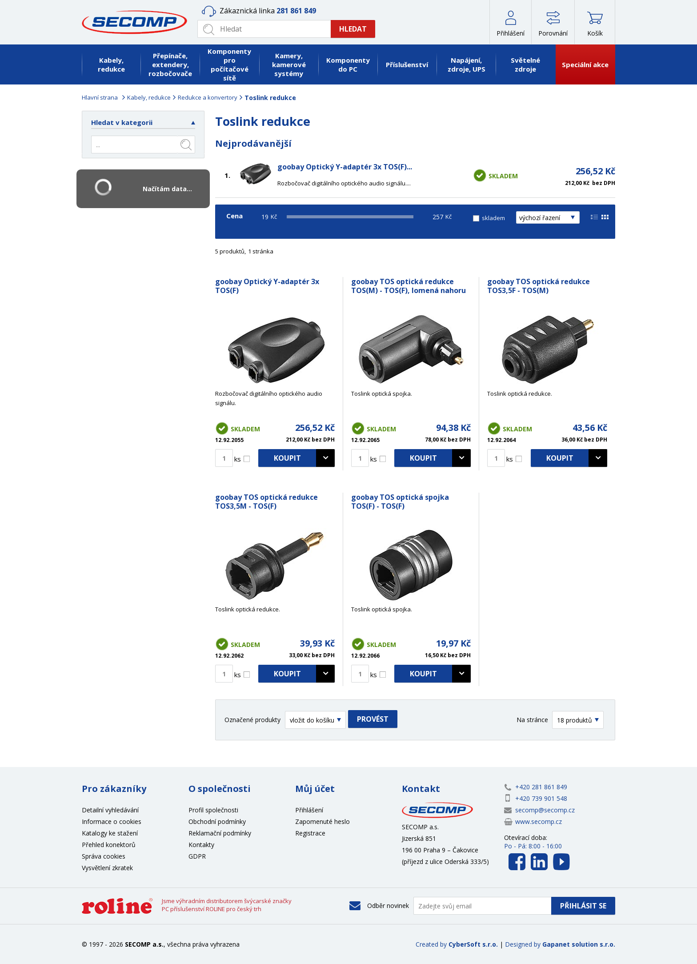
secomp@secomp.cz (545, 810)
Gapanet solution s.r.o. (578, 944)
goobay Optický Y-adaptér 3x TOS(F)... (344, 167)
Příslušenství (407, 64)
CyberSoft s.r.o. (473, 944)
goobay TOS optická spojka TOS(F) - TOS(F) (400, 501)
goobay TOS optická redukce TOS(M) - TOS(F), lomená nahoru (408, 286)
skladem (493, 218)
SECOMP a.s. (137, 22)
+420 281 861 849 (541, 787)
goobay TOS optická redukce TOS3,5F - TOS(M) (538, 286)
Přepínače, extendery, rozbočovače (170, 64)
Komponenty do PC (348, 64)
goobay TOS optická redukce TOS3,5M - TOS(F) (266, 501)
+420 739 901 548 (541, 798)
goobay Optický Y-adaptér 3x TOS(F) (267, 286)
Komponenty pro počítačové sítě (229, 64)
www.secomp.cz (538, 821)
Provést (373, 719)
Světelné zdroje (525, 64)
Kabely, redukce (111, 64)
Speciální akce (585, 64)
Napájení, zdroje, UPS (466, 64)
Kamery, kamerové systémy (289, 64)
